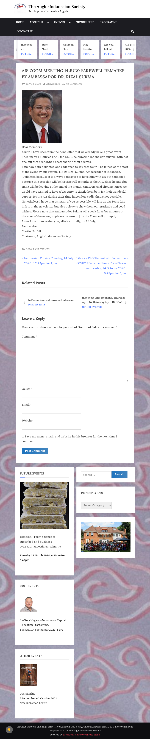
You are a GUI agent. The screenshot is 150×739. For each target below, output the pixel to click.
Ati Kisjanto (53, 83)
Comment (29, 336)
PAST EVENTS (41, 249)
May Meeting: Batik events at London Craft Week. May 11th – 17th (88, 47)
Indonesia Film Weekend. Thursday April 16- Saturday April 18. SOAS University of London (103, 300)
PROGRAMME (108, 22)
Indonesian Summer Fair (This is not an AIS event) (26, 47)
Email (27, 404)
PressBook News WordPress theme (81, 734)
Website (27, 420)
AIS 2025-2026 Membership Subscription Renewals (130, 47)
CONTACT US (24, 31)
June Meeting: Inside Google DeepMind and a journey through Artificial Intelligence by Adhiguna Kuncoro (47, 47)
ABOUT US (36, 22)
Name (27, 388)
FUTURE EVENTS (26, 54)
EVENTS (59, 22)
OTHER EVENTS (92, 306)
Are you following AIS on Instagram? (109, 47)
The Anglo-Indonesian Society (57, 6)
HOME (20, 22)
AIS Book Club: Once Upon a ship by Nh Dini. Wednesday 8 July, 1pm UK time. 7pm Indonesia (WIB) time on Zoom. (68, 47)
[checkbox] (9, 729)
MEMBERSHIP (85, 22)
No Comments (74, 84)
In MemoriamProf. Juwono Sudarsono (51, 299)
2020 (29, 249)
